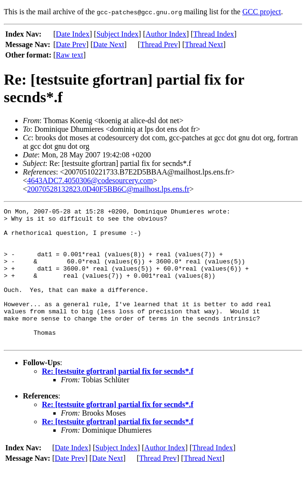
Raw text (69, 55)
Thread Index (213, 34)
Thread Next (204, 44)
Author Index (166, 34)
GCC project (261, 12)
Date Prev (71, 44)
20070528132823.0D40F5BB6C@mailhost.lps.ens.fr (108, 189)
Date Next (108, 44)
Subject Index (117, 34)
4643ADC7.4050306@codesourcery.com (90, 180)
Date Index (72, 34)
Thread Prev (159, 44)
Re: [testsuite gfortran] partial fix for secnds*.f (117, 398)
